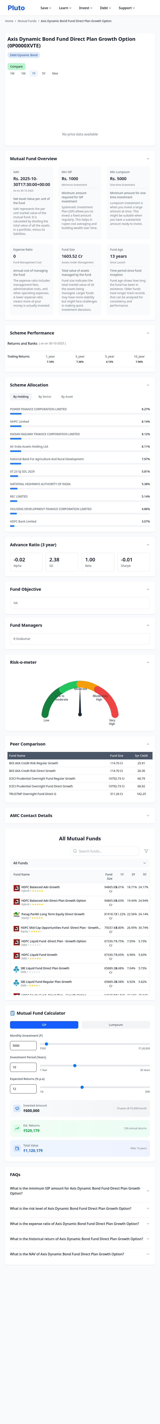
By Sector (45, 397)
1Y (33, 73)
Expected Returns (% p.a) (27, 1079)
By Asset (67, 397)
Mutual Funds (27, 21)
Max (55, 73)
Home (9, 21)
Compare (16, 66)
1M (23, 73)
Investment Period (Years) (28, 1057)
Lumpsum (116, 1025)
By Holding (21, 397)
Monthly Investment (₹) (26, 1036)
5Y (43, 73)
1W (12, 73)
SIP (44, 1025)
